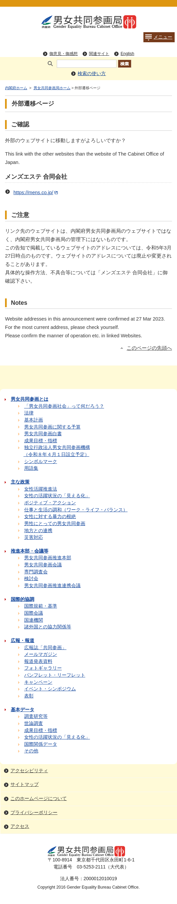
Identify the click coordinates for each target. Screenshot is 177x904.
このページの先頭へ (149, 348)
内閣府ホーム (16, 88)
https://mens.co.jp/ (36, 192)
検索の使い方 (92, 73)
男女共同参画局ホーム (52, 88)
